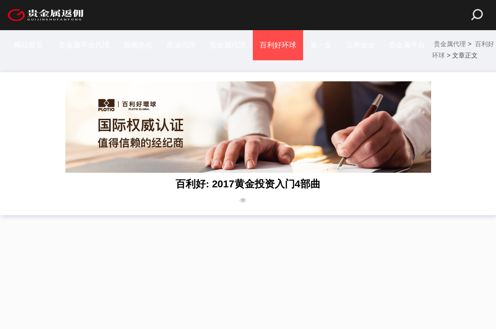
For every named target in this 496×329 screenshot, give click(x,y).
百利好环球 (278, 45)
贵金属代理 (227, 45)
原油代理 (181, 45)
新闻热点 (138, 45)
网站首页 (28, 45)
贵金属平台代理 (84, 45)
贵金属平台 (407, 45)
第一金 (321, 45)
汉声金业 (360, 45)
